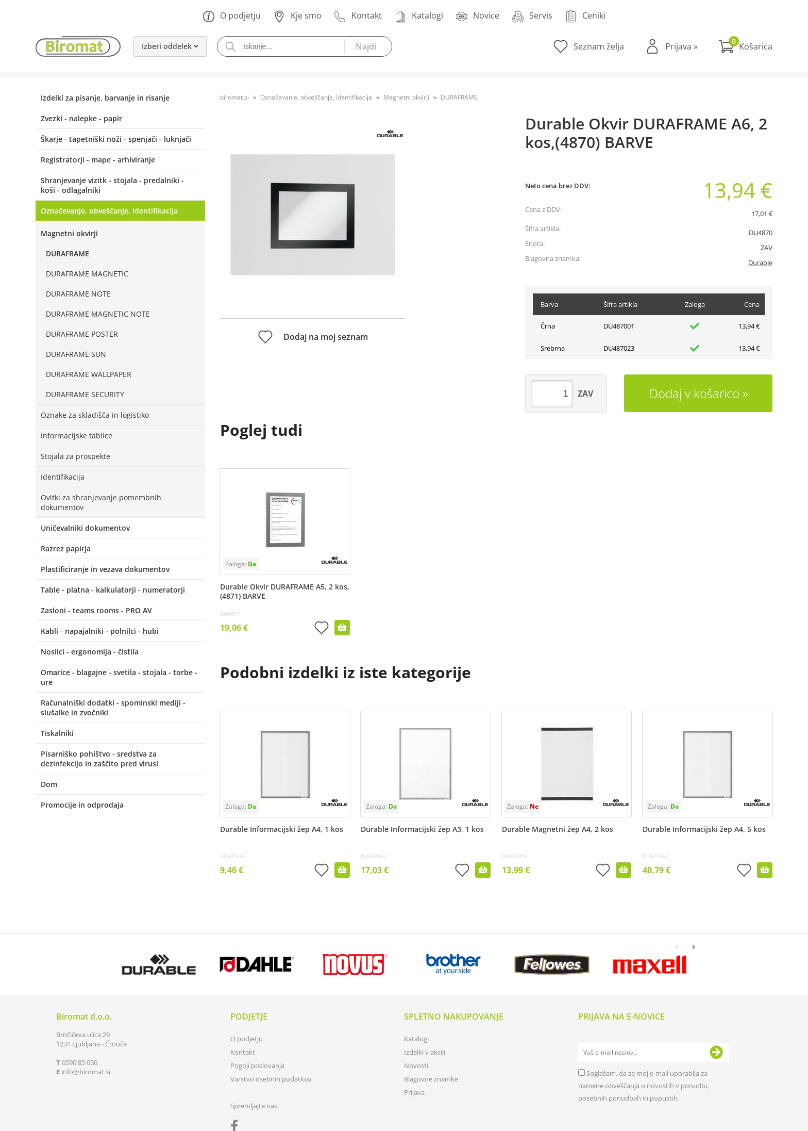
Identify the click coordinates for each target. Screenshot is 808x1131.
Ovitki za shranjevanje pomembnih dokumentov (101, 502)
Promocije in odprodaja (82, 805)
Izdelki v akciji (424, 1052)
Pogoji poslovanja (257, 1065)
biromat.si (234, 97)
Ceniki (585, 16)
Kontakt (358, 16)
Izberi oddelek (170, 46)
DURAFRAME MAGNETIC (87, 273)
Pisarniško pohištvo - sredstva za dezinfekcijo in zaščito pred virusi (99, 758)
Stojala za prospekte (75, 456)
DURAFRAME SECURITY (85, 394)
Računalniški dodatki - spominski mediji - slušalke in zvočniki (113, 707)
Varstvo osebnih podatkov (271, 1079)
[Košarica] (745, 46)
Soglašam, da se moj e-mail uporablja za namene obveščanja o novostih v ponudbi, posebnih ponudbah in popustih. (643, 1086)
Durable (760, 262)
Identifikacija (63, 477)
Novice (477, 16)
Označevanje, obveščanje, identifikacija (109, 211)
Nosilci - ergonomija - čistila (90, 652)
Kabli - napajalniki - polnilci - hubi (100, 631)
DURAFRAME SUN (76, 354)
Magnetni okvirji (69, 233)
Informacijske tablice (76, 435)
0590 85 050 (79, 1062)
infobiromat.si (85, 1071)
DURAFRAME (67, 253)
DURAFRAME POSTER (82, 334)
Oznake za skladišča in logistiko (95, 415)
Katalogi (418, 16)
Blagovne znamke (431, 1079)
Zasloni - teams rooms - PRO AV (96, 610)
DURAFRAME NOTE (78, 294)
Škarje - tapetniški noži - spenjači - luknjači (116, 139)
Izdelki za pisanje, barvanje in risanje (105, 98)
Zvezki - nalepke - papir (81, 118)
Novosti (416, 1065)
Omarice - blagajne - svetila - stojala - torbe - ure (119, 677)
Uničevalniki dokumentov (85, 528)
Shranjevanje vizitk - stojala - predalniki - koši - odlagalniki (112, 185)
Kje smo (297, 16)
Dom (49, 784)
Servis (532, 16)
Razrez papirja (66, 548)
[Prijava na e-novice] (716, 1052)
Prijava (681, 46)
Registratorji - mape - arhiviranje (98, 160)
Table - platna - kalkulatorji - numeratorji (113, 590)
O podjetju (232, 16)
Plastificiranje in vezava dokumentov (105, 569)
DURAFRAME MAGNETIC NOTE (98, 314)
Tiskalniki (57, 733)
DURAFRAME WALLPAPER (88, 374)
